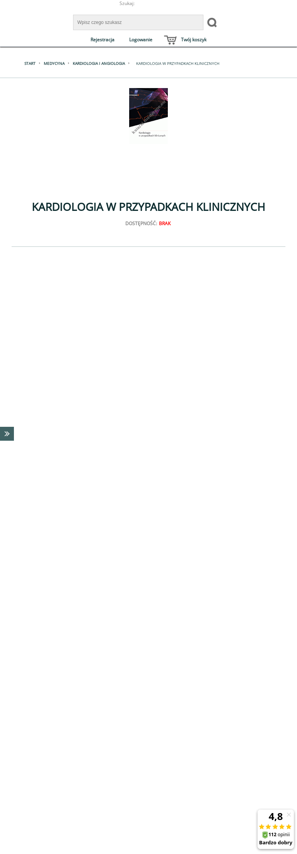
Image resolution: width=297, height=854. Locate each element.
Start (30, 63)
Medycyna (54, 63)
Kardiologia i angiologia (99, 63)
